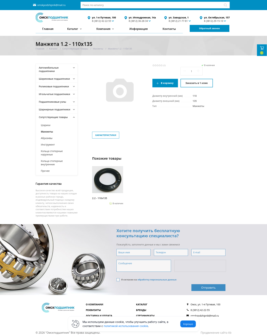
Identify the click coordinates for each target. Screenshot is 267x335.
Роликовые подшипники (54, 86)
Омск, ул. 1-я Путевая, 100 (205, 296)
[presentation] (200, 266)
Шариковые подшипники (54, 78)
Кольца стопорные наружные (52, 152)
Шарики (45, 125)
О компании (94, 296)
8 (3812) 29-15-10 (213, 21)
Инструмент (48, 144)
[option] (108, 184)
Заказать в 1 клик (196, 83)
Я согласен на (146, 279)
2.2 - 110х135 (99, 198)
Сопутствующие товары (53, 117)
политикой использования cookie (126, 326)
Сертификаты (145, 307)
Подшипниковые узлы (52, 101)
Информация (138, 29)
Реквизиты (93, 302)
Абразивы (46, 138)
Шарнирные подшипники (54, 109)
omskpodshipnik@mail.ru (51, 5)
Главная (47, 29)
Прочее (45, 170)
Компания (103, 29)
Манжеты (47, 131)
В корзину (167, 83)
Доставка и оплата (99, 307)
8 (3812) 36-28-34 (138, 21)
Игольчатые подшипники (54, 94)
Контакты (169, 29)
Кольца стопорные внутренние (52, 162)
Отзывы (141, 313)
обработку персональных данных (156, 279)
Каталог (72, 29)
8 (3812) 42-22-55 (101, 21)
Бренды (141, 302)
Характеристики (105, 135)
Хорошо (188, 324)
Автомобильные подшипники (49, 69)
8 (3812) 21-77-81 (178, 21)
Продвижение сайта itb (216, 324)
